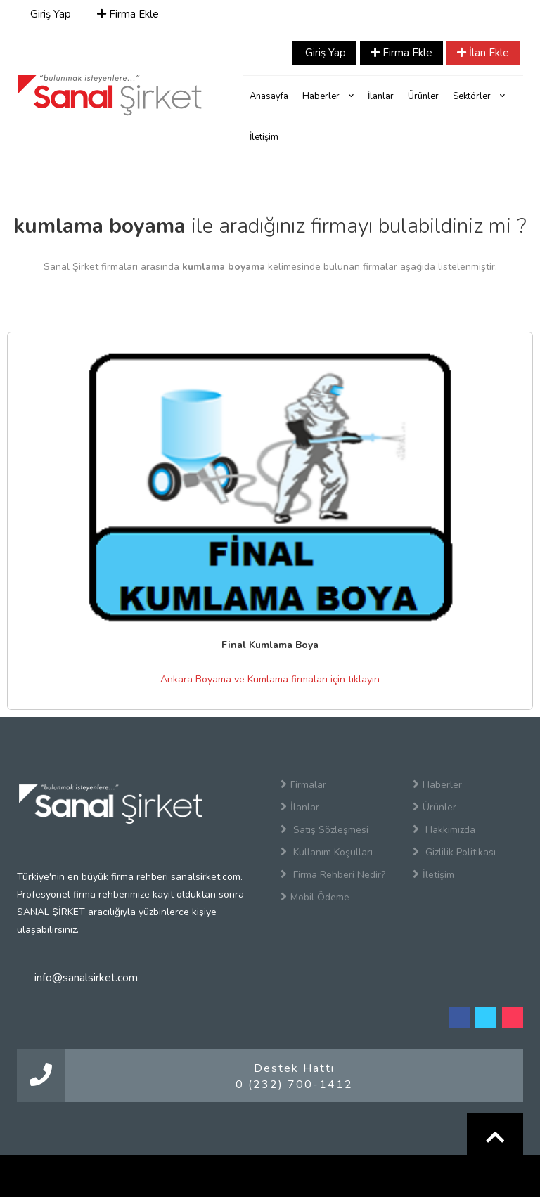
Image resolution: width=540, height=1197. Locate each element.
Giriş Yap (49, 14)
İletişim (264, 137)
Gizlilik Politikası (454, 852)
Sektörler (479, 96)
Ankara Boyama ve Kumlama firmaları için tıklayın (270, 679)
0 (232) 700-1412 (294, 1084)
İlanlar (381, 96)
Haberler (328, 96)
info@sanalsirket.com (86, 977)
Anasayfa (269, 96)
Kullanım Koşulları (327, 852)
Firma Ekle (128, 14)
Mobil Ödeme (315, 897)
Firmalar (303, 784)
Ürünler (423, 96)
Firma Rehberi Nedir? (333, 874)
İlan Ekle (483, 53)
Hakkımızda (444, 829)
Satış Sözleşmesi (324, 829)
